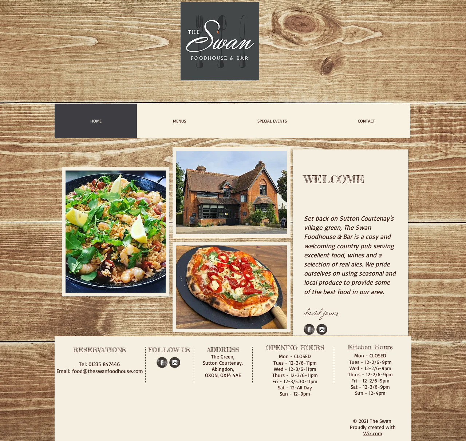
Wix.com (372, 433)
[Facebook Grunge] (309, 329)
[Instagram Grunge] (321, 329)
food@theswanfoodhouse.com (107, 371)
